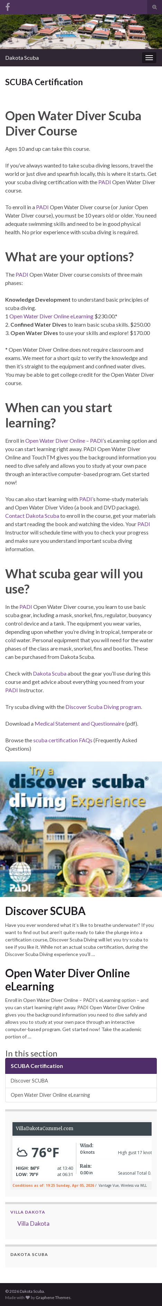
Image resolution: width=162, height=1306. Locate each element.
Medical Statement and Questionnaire (79, 723)
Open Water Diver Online (55, 440)
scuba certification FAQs (62, 740)
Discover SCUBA (45, 910)
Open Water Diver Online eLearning (51, 316)
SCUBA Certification (37, 1065)
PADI (104, 182)
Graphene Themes (53, 1297)
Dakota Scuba (22, 57)
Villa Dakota (27, 1212)
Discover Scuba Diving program (103, 706)
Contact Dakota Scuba (32, 515)
